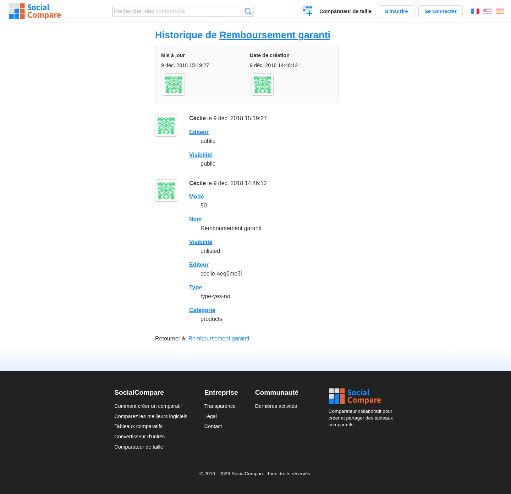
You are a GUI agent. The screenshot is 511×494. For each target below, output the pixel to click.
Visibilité (201, 155)
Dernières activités (276, 406)
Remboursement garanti (274, 34)
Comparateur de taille (345, 11)
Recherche (248, 11)
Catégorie (202, 310)
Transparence (220, 406)
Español (500, 11)
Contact (213, 426)
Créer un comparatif (308, 12)
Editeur (199, 132)
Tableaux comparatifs (138, 426)
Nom (195, 219)
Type (195, 287)
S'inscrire (396, 11)
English (487, 11)
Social (363, 396)
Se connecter (440, 11)
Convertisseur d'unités (139, 436)
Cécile (197, 118)
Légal (210, 416)
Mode (196, 197)
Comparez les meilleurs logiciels (150, 416)
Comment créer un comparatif (148, 406)
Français (475, 11)
